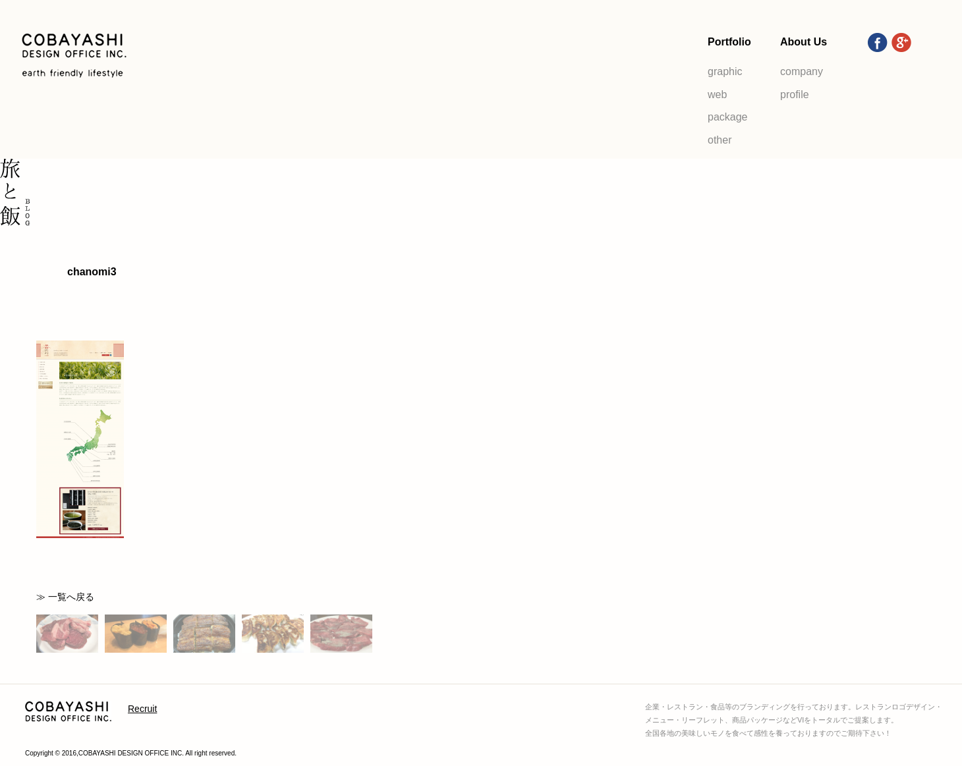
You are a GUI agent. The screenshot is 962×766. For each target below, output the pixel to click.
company (801, 71)
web (717, 94)
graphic (725, 71)
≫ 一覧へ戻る (65, 596)
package (728, 117)
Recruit (142, 708)
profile (794, 94)
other (719, 140)
